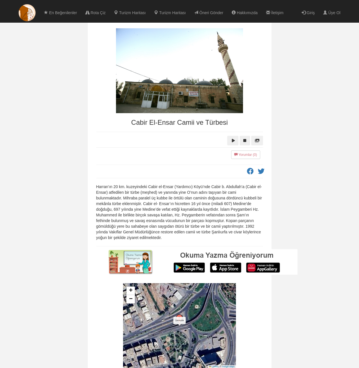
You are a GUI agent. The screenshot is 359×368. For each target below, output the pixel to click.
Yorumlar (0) (245, 155)
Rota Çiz (96, 12)
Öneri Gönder (208, 12)
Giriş (308, 12)
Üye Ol (331, 12)
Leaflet (213, 366)
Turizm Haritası (130, 12)
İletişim (274, 12)
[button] (179, 320)
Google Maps (228, 366)
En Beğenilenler (60, 12)
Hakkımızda (245, 12)
